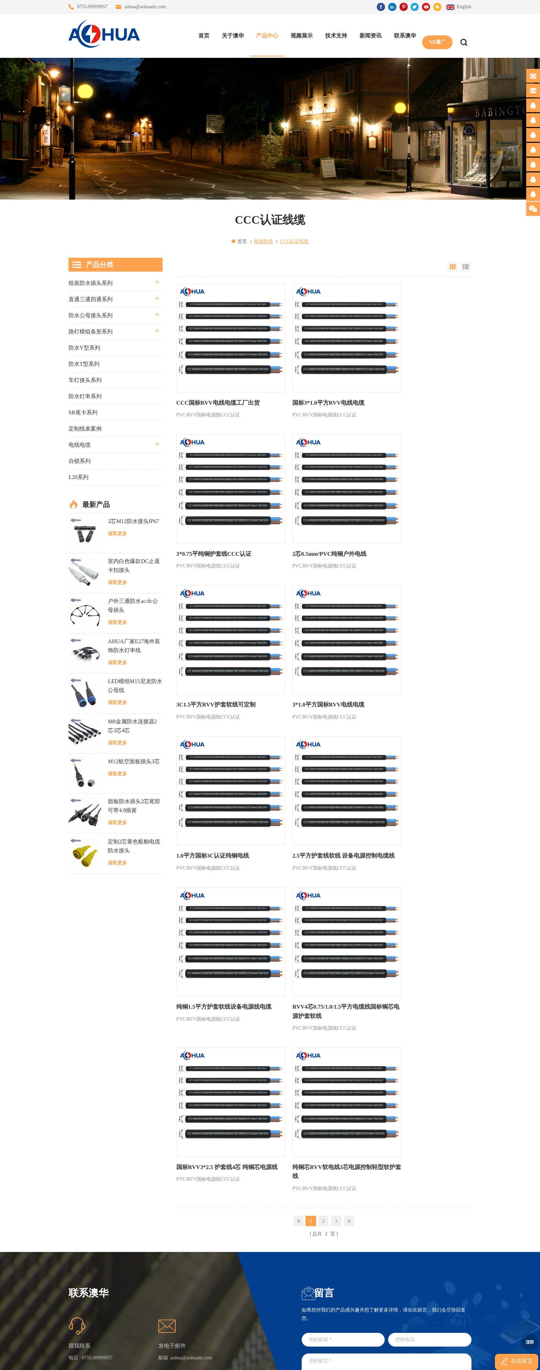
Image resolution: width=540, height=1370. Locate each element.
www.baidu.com (285, 1358)
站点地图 (155, 1278)
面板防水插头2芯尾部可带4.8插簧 (134, 805)
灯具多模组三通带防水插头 (231, 1241)
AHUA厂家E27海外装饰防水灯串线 (134, 645)
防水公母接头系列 (91, 315)
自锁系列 (80, 461)
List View (465, 267)
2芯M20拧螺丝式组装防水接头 (231, 1290)
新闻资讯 (369, 35)
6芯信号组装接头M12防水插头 (231, 1265)
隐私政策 (155, 1303)
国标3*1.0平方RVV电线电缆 (309, 385)
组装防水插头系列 (91, 283)
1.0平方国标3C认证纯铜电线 (210, 652)
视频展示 (300, 35)
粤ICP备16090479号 (328, 1348)
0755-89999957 (92, 6)
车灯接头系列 (85, 380)
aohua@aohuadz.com (145, 6)
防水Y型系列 (84, 347)
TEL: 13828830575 (379, 1296)
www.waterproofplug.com (239, 1358)
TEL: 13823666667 (317, 1296)
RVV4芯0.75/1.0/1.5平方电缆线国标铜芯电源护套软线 (221, 799)
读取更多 (117, 533)
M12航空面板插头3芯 (133, 761)
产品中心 (266, 35)
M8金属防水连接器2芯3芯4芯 (132, 725)
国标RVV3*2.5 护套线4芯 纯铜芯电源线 (320, 799)
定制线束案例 (85, 428)
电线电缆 (80, 444)
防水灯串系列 (85, 396)
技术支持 (334, 35)
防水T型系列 (84, 364)
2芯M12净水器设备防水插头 (231, 1303)
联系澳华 (403, 35)
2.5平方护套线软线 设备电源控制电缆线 (320, 656)
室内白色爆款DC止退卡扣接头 (133, 565)
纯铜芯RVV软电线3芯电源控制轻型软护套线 (417, 799)
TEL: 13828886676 (442, 1296)
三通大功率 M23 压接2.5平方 (231, 1228)
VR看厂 (435, 34)
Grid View (453, 267)
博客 (151, 1265)
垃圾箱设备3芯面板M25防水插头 (231, 1278)
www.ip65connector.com (329, 1358)
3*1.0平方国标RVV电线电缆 (408, 519)
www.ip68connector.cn (380, 1358)
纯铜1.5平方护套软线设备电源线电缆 (419, 652)
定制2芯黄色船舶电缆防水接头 (134, 845)
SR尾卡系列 (83, 412)
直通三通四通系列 (91, 299)
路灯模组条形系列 (91, 331)
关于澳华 (231, 35)
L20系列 (79, 477)
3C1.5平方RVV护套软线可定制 (312, 519)
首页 (202, 35)
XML (151, 1290)
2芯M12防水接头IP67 (133, 521)
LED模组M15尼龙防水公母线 (135, 685)
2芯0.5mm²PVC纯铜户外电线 (211, 519)
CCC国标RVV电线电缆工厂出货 (215, 385)
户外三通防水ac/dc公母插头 (133, 605)
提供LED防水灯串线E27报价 (231, 1253)
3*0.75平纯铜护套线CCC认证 (409, 385)
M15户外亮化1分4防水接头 (231, 1315)
